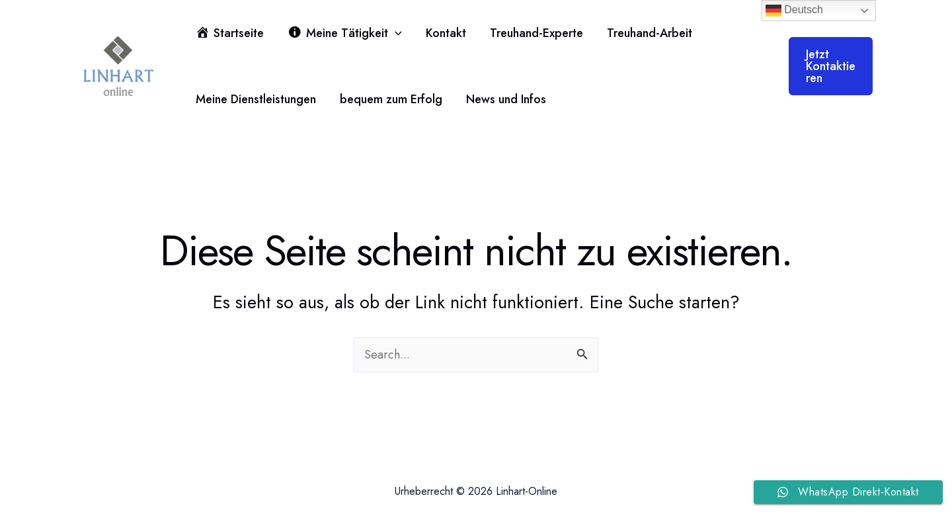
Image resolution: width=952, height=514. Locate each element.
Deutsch (794, 11)
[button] (395, 33)
